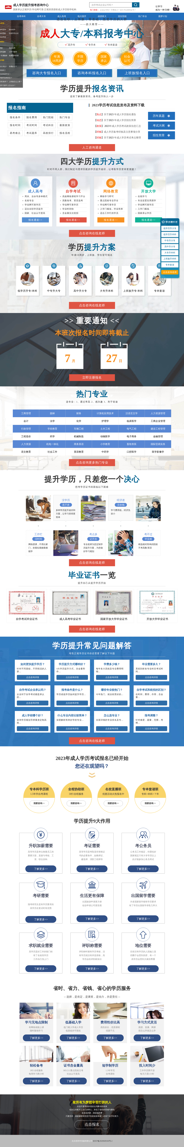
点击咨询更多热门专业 (92, 462)
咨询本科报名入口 (92, 73)
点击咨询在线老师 (92, 233)
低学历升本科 (169, 234)
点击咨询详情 (32, 677)
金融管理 (158, 436)
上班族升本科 (169, 259)
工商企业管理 (158, 421)
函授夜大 (102, 16)
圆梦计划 (162, 16)
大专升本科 (169, 252)
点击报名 (92, 1124)
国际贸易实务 (158, 444)
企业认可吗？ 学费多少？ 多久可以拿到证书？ (118, 10)
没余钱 (120, 504)
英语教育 (79, 451)
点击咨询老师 (170, 272)
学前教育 (52, 428)
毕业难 (148, 539)
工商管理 (26, 413)
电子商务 (131, 436)
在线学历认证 (14, 33)
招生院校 (122, 16)
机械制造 (79, 436)
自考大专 (41, 16)
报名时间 (15, 125)
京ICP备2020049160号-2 (102, 1141)
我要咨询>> (39, 803)
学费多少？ (13, 66)
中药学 (105, 451)
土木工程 (105, 428)
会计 (26, 421)
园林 (52, 413)
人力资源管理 (158, 413)
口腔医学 (131, 451)
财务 (78, 413)
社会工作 (52, 451)
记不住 (93, 539)
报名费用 (31, 117)
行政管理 (26, 428)
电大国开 (82, 16)
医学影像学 (158, 451)
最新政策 (65, 125)
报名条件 (12, 29)
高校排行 (48, 133)
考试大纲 (161, 125)
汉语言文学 (132, 413)
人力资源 (26, 444)
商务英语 (79, 444)
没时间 (38, 539)
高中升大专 (169, 246)
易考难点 (15, 133)
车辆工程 (79, 428)
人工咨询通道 (92, 147)
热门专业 (142, 16)
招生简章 (161, 135)
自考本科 (21, 16)
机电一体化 (52, 444)
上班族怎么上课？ (15, 82)
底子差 (66, 504)
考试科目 (48, 125)
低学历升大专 (169, 228)
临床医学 (131, 421)
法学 (52, 421)
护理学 (105, 421)
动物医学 (105, 436)
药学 (52, 436)
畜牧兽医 (131, 444)
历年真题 (161, 116)
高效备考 (12, 48)
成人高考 (61, 16)
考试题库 (31, 133)
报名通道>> (35, 220)
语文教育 (26, 451)
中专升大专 (169, 240)
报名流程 (65, 133)
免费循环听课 (14, 56)
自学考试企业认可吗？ (102, 5)
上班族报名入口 (137, 73)
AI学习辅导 (13, 52)
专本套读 (170, 265)
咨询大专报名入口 (46, 73)
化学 (78, 421)
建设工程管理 (158, 428)
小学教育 (105, 444)
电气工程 (131, 428)
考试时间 (31, 125)
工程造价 (26, 436)
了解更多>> (36, 1037)
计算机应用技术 (105, 413)
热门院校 (48, 117)
